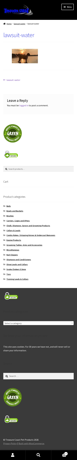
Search (38, 455)
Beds (8, 206)
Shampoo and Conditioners (18, 259)
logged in (23, 105)
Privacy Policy (10, 443)
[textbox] (38, 323)
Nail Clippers (12, 255)
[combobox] (38, 323)
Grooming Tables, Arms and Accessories (24, 245)
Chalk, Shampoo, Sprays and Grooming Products (28, 225)
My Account (13, 455)
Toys (8, 274)
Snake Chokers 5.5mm (16, 269)
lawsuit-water (19, 23)
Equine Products (13, 240)
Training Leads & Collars (17, 279)
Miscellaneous (12, 250)
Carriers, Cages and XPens (18, 220)
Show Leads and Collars (17, 264)
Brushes (10, 216)
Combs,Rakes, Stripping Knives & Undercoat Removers (30, 235)
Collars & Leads (13, 230)
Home (9, 23)
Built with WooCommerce (31, 443)
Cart (59, 453)
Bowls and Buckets (14, 211)
